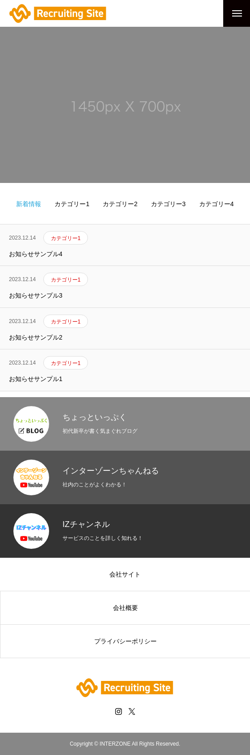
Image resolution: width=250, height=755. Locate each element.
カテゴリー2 (120, 203)
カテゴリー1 (71, 203)
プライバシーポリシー (125, 641)
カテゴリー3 (168, 203)
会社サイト (125, 574)
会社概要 (125, 608)
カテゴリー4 (216, 203)
